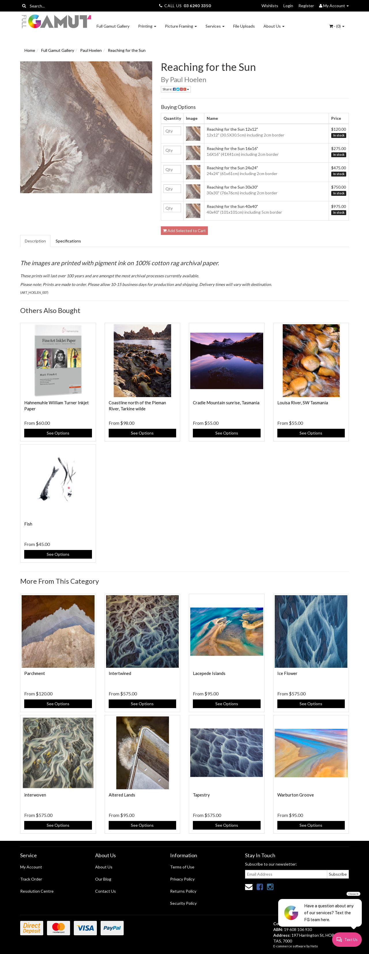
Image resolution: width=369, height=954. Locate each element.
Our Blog (103, 879)
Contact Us (105, 891)
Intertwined (120, 673)
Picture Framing (181, 26)
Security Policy (183, 903)
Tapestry (201, 794)
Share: (176, 89)
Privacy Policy (182, 879)
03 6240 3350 (197, 5)
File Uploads (244, 26)
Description (35, 240)
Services (215, 26)
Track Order (31, 879)
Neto (314, 946)
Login (288, 5)
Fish (28, 523)
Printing (147, 26)
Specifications (68, 240)
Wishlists (269, 5)
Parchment (34, 673)
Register (306, 5)
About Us (274, 26)
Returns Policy (183, 891)
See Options (58, 432)
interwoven (35, 794)
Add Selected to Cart (184, 230)
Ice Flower (287, 673)
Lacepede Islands (209, 673)
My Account (31, 866)
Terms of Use (182, 866)
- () (336, 26)
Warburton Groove (295, 794)
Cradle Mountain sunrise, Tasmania (226, 402)
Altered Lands (122, 794)
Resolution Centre (37, 891)
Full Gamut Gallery (113, 26)
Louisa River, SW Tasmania (302, 402)
